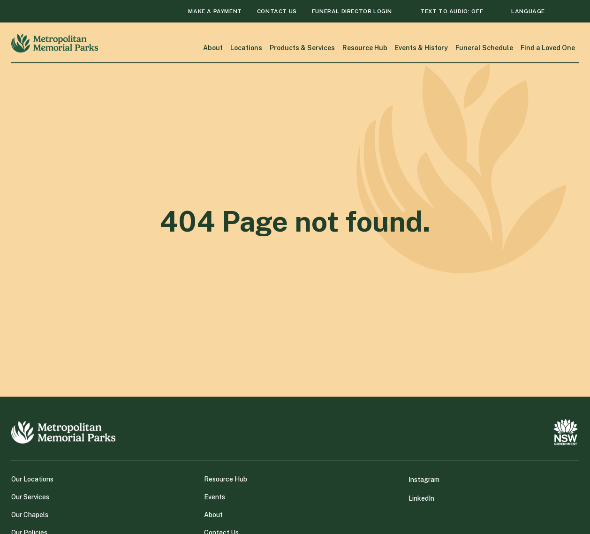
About (213, 48)
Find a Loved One (548, 48)
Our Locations (32, 479)
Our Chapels (29, 514)
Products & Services (302, 48)
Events (214, 497)
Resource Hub (364, 48)
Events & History (421, 48)
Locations (246, 48)
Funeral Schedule (484, 48)
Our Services (30, 497)
